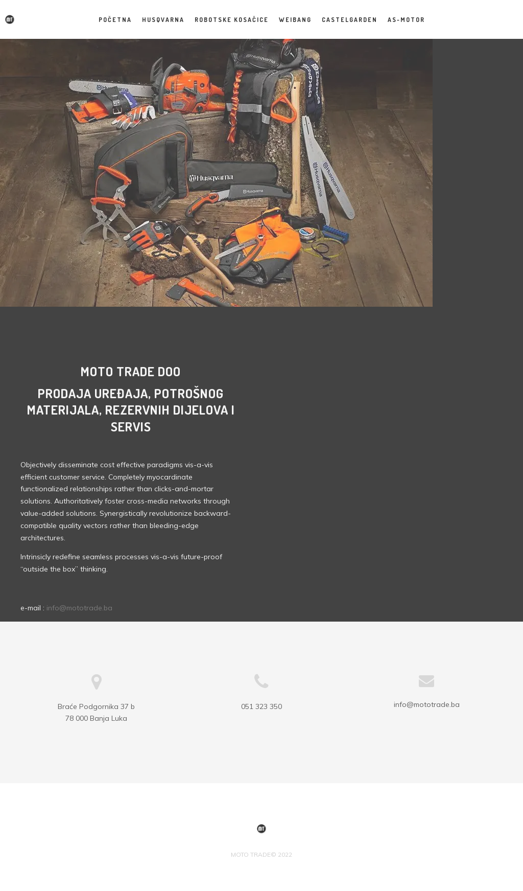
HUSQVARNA (163, 20)
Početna (115, 20)
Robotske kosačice (232, 20)
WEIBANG (295, 20)
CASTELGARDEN (349, 20)
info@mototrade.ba (79, 607)
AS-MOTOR (406, 20)
